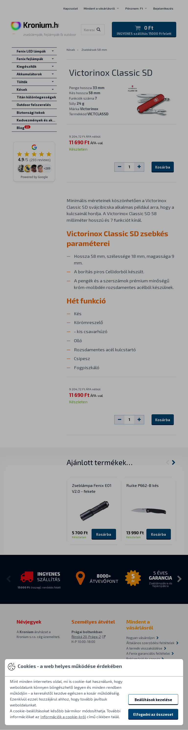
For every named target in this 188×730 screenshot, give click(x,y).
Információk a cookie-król (63, 716)
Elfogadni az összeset (153, 714)
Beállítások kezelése (153, 699)
